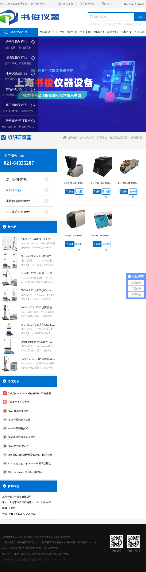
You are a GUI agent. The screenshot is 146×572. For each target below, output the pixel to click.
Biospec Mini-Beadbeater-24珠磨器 (82, 182)
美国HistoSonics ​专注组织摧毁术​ (25, 472)
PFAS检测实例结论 (18, 445)
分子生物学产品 (112, 24)
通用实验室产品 (16, 73)
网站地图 (90, 3)
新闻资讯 (99, 31)
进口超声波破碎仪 (18, 211)
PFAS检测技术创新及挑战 (22, 437)
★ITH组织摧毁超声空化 (15, 126)
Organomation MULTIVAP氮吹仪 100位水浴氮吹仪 (50, 341)
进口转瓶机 (10, 63)
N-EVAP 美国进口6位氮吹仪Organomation (45, 256)
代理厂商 (72, 31)
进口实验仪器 (87, 137)
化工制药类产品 (16, 105)
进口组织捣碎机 (10, 95)
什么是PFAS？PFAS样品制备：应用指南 (29, 393)
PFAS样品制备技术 (18, 428)
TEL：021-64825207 (134, 3)
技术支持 (126, 31)
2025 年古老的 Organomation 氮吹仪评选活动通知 (34, 463)
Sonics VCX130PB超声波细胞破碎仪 (42, 307)
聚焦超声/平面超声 (18, 120)
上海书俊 (38, 559)
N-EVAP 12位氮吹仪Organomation (40, 290)
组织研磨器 (27, 95)
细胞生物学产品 (132, 24)
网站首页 (45, 31)
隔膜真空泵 (27, 110)
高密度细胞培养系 (29, 63)
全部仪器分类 (19, 32)
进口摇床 (10, 47)
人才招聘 (139, 31)
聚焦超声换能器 (27, 126)
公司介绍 (58, 31)
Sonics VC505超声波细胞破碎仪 (39, 359)
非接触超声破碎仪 (18, 201)
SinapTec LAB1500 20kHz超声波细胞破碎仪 (46, 238)
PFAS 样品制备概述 (18, 410)
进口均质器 (10, 79)
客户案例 (85, 31)
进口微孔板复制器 (29, 47)
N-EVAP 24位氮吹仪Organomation (40, 324)
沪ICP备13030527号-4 (56, 559)
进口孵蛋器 (27, 79)
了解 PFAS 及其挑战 (18, 402)
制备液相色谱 (10, 110)
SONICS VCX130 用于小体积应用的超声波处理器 (50, 273)
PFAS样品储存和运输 (19, 419)
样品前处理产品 (16, 89)
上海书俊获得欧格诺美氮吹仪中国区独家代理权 (34, 454)
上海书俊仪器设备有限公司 (17, 559)
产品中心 (102, 137)
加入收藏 (68, 3)
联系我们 (112, 31)
